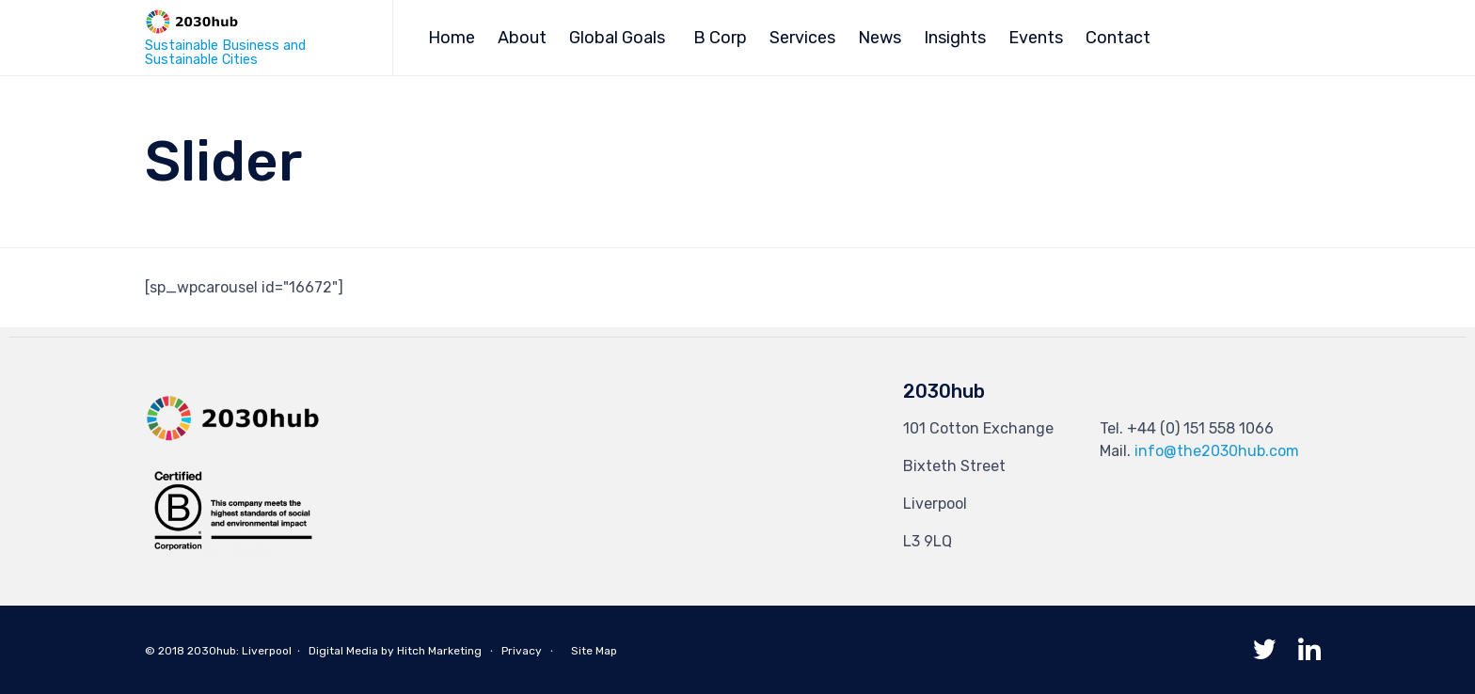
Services (802, 37)
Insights (955, 37)
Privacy (521, 650)
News (879, 37)
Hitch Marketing (439, 650)
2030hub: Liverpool (239, 650)
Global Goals (617, 37)
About (522, 37)
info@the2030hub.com (1216, 451)
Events (1035, 37)
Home (451, 37)
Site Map (594, 650)
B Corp (720, 37)
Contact (1118, 37)
